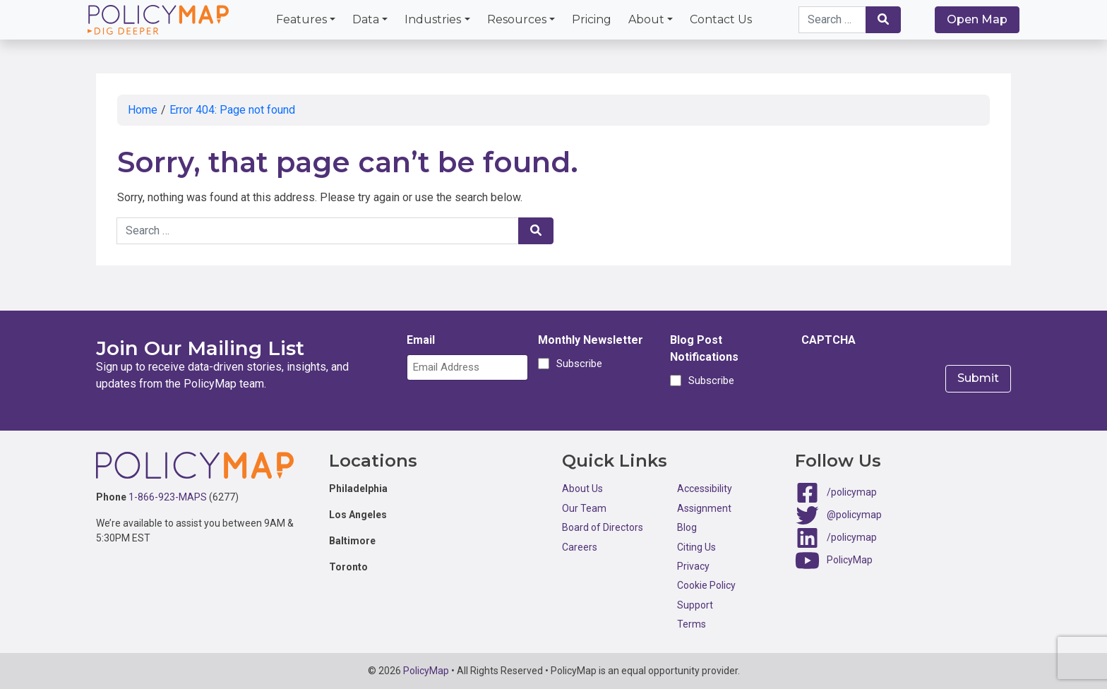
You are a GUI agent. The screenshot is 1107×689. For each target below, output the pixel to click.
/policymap (852, 492)
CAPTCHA (828, 340)
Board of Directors (602, 527)
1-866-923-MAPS (167, 497)
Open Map (977, 19)
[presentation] (908, 381)
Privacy (693, 566)
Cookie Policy (706, 585)
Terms (691, 624)
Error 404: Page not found (232, 109)
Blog (687, 527)
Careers (579, 547)
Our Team (584, 508)
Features (301, 19)
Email (421, 340)
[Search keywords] (832, 19)
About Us (582, 488)
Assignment (704, 508)
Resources (516, 19)
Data (365, 19)
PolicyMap (850, 559)
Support (695, 605)
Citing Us (696, 547)
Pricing (591, 19)
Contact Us (721, 19)
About (646, 19)
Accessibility (704, 488)
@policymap (854, 514)
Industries (433, 19)
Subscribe (577, 363)
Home (142, 109)
